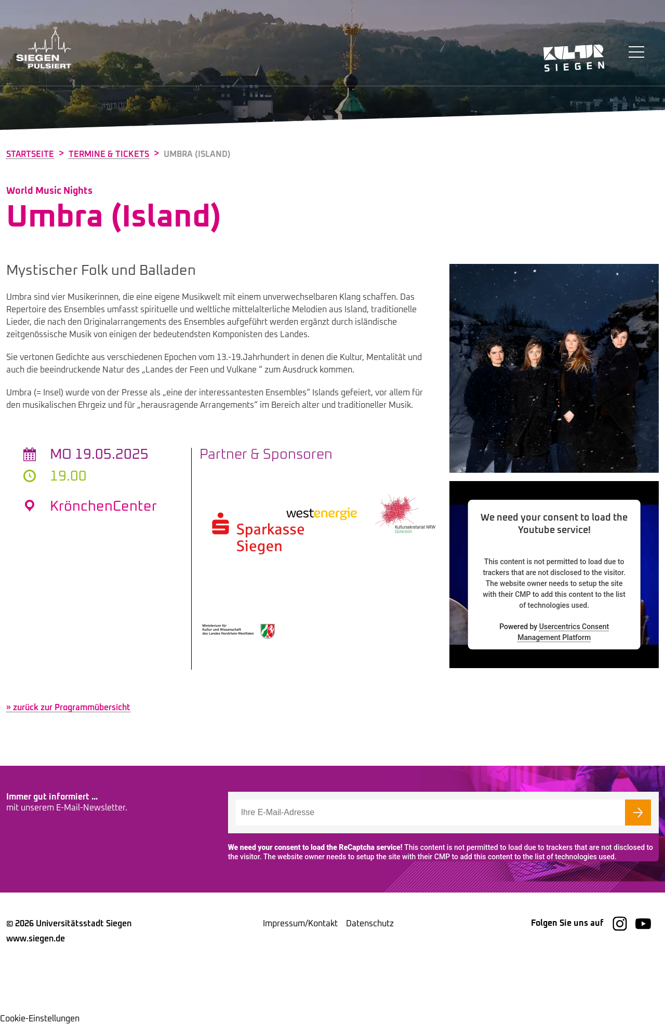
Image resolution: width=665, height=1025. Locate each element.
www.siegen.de (35, 939)
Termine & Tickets (109, 154)
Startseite (30, 154)
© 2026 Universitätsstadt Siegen (68, 924)
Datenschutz (370, 924)
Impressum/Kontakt (300, 924)
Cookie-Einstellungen (39, 1019)
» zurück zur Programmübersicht (68, 707)
